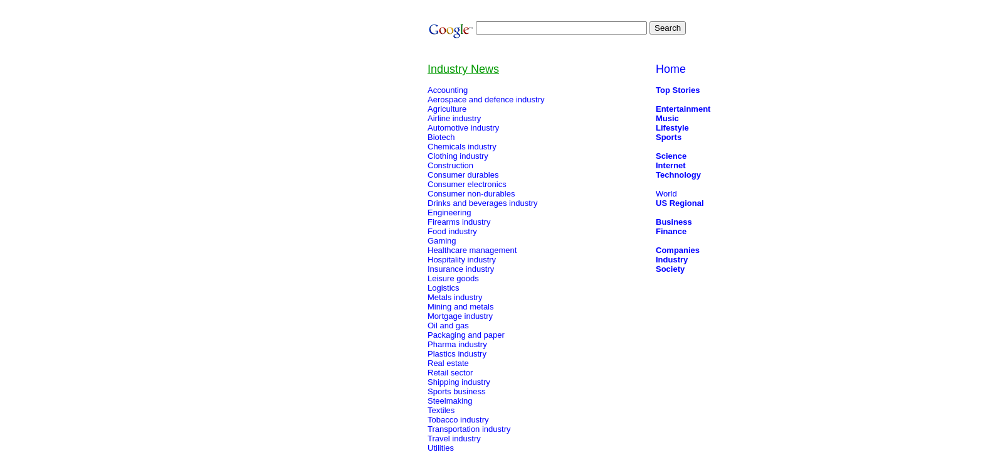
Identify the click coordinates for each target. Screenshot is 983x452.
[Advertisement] (302, 262)
